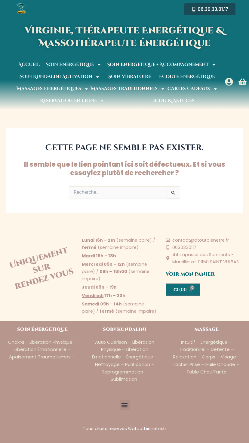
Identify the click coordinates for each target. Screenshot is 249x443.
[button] (125, 405)
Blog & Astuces (174, 101)
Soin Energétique (73, 65)
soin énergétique (42, 329)
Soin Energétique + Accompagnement (161, 65)
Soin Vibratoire (129, 76)
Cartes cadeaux (193, 89)
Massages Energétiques (53, 89)
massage (207, 329)
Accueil (29, 64)
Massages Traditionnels (128, 89)
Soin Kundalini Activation (60, 77)
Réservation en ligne (72, 101)
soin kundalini (124, 329)
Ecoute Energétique (187, 76)
